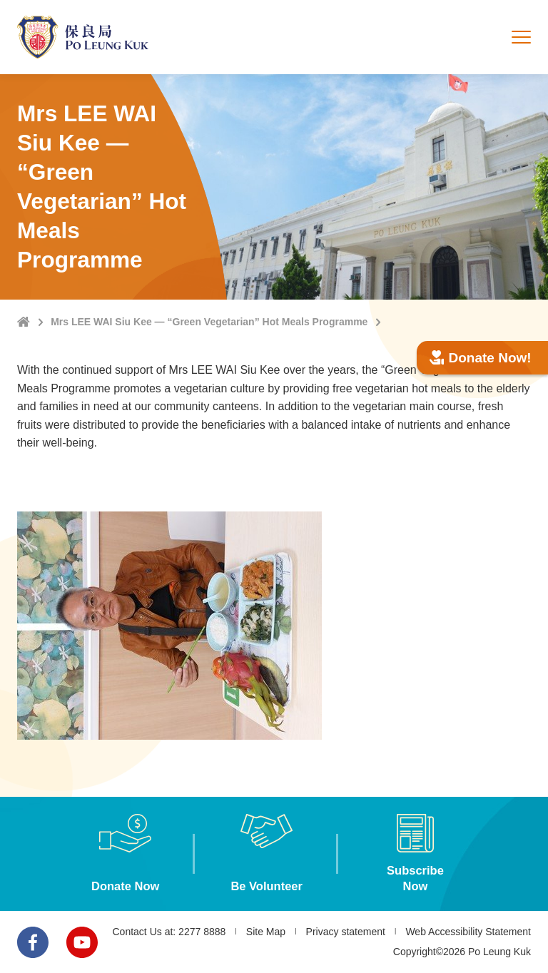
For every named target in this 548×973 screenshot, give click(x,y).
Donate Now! (481, 357)
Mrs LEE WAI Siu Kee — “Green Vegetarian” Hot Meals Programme (209, 321)
